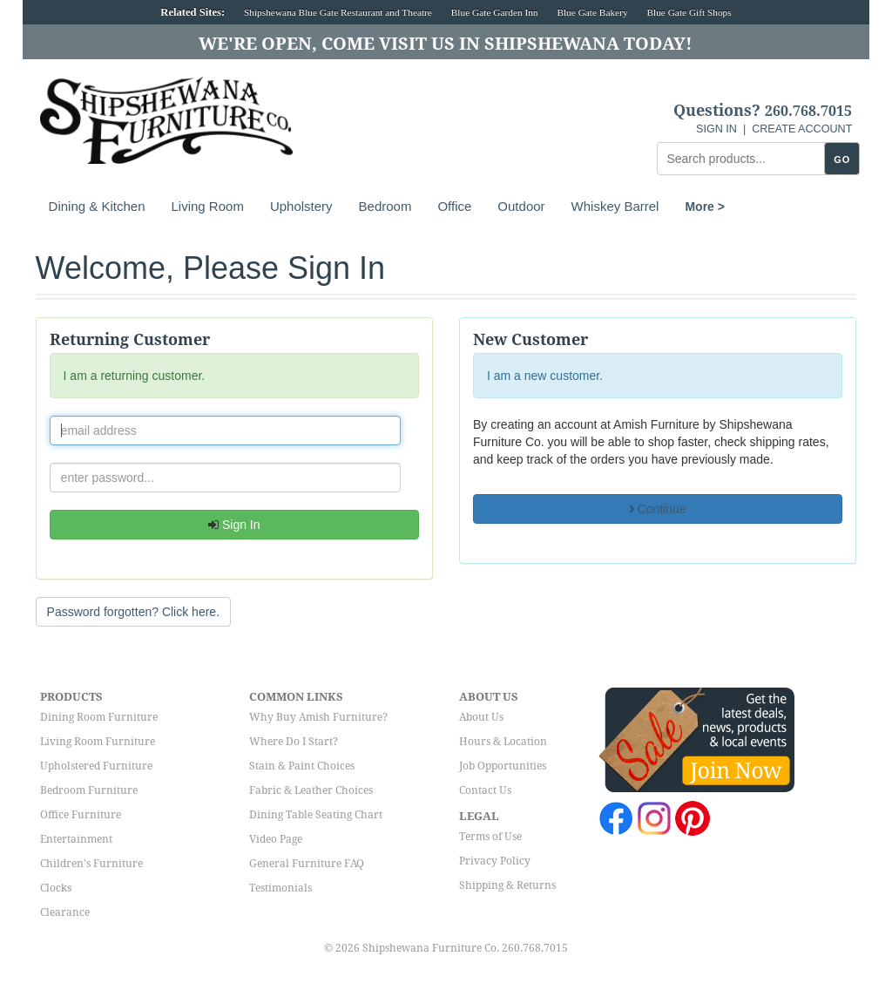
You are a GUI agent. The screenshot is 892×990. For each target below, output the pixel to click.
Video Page (275, 839)
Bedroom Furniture (89, 790)
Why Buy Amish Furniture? (318, 717)
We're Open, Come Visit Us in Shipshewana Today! (446, 43)
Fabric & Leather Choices (311, 790)
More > (705, 207)
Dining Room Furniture (99, 717)
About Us (481, 717)
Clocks (55, 888)
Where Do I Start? (293, 742)
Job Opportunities (502, 766)
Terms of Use (490, 837)
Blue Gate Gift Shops (688, 12)
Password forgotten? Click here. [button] (133, 612)
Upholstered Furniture (96, 766)
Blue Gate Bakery (592, 12)
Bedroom (385, 206)
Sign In (234, 525)
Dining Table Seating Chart (315, 815)
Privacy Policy (494, 861)
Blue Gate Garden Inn (494, 12)
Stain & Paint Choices (302, 766)
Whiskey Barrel (615, 206)
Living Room (208, 206)
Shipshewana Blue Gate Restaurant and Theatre (338, 12)
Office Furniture (80, 815)
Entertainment (76, 839)
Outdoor (520, 206)
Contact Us (485, 790)
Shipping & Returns (507, 885)
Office (454, 206)
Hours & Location (503, 742)
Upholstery (301, 206)
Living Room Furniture (97, 742)
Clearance (65, 912)
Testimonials (280, 888)
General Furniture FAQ (306, 864)
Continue (658, 509)
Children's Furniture (91, 864)
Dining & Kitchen (97, 206)
